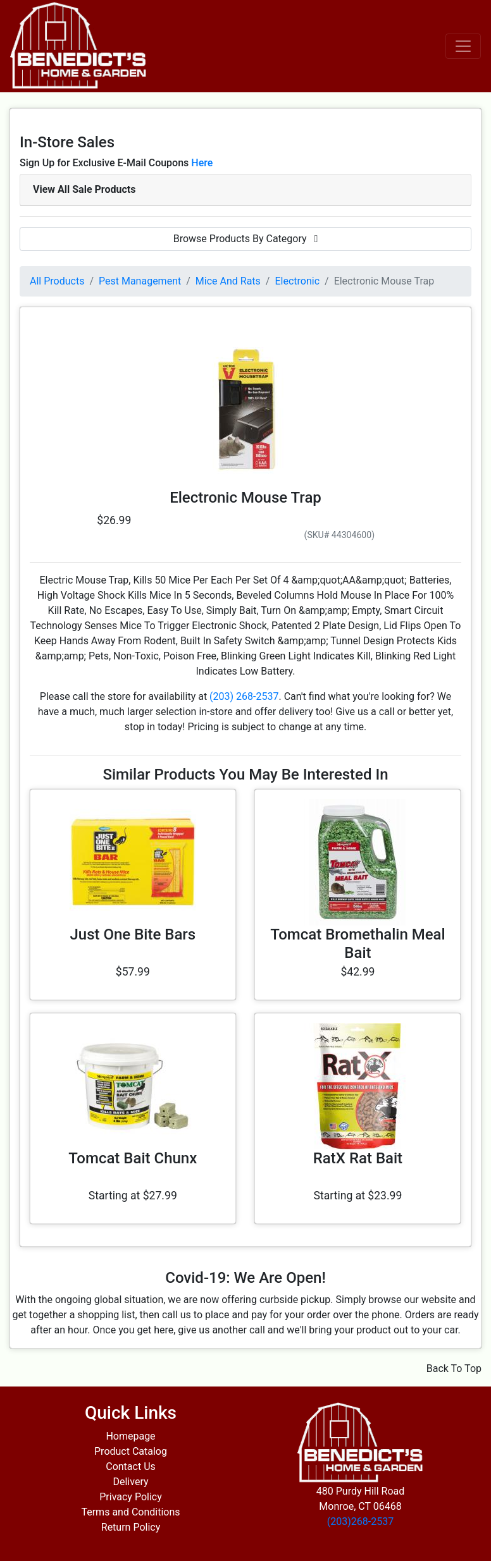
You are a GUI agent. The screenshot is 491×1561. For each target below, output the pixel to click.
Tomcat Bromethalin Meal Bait (357, 944)
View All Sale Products (84, 189)
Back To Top (454, 1368)
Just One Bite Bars (133, 934)
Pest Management (140, 281)
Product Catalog (130, 1451)
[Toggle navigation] (463, 46)
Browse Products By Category (245, 239)
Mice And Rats (228, 281)
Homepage (130, 1436)
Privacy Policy (130, 1497)
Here (202, 163)
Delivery (130, 1482)
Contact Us (131, 1466)
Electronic (297, 281)
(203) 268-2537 (243, 696)
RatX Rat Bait (357, 1158)
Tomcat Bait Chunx (132, 1158)
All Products (57, 281)
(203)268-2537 (360, 1521)
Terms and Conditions (130, 1512)
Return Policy (130, 1527)
